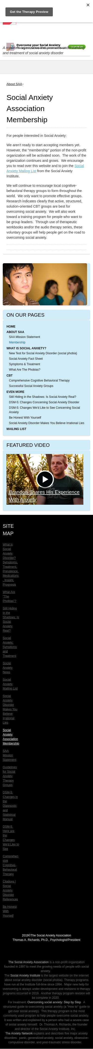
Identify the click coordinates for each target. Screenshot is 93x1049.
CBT (9, 375)
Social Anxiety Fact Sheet (26, 358)
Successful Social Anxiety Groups (31, 386)
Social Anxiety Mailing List (10, 684)
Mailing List (16, 429)
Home (10, 326)
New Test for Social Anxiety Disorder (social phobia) (43, 353)
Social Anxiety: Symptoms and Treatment (10, 647)
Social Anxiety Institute (25, 975)
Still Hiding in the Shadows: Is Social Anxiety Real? (42, 397)
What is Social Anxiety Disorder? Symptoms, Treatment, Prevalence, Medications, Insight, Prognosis (11, 564)
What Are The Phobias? (24, 369)
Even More (15, 392)
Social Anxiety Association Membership (11, 736)
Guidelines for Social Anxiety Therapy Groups (10, 776)
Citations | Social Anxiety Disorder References (10, 890)
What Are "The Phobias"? (9, 596)
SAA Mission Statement (24, 337)
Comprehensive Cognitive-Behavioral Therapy (10, 865)
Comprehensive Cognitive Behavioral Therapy (39, 380)
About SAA (14, 84)
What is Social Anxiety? (26, 348)
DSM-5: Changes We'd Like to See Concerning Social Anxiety (44, 410)
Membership (17, 342)
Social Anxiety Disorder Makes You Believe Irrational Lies (46, 423)
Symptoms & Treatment (24, 364)
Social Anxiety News (7, 668)
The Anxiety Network (18, 1033)
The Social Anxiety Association (28, 962)
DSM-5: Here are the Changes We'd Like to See (11, 838)
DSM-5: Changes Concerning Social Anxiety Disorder (44, 402)
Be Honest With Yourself (25, 417)
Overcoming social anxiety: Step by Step (54, 1002)
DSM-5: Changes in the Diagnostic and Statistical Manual (10, 806)
